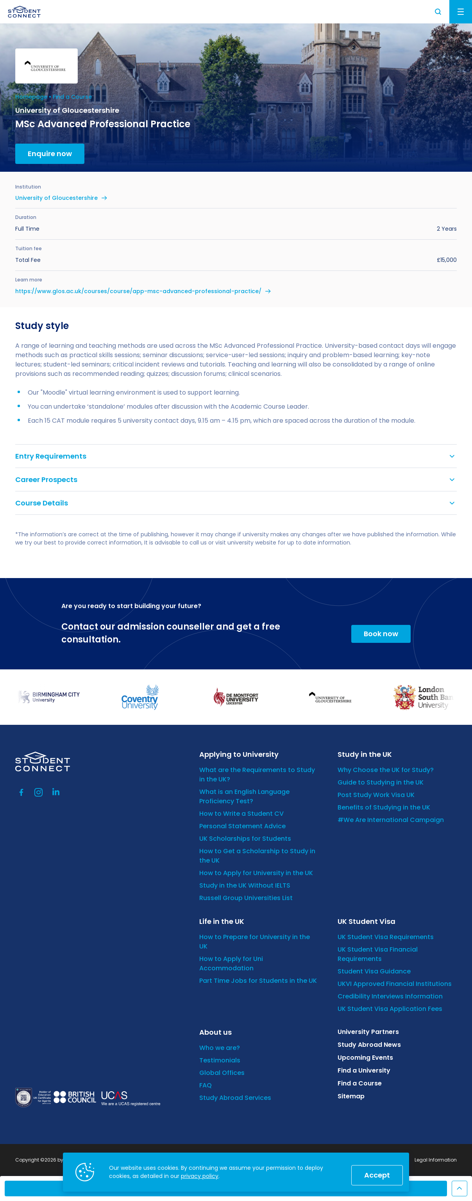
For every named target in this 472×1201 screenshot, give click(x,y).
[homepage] (24, 12)
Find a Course (72, 97)
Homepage (31, 97)
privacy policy (199, 1176)
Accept (377, 1175)
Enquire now (50, 153)
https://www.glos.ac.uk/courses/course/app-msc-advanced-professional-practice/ (138, 291)
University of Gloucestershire (56, 197)
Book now (381, 634)
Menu (461, 12)
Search (438, 11)
